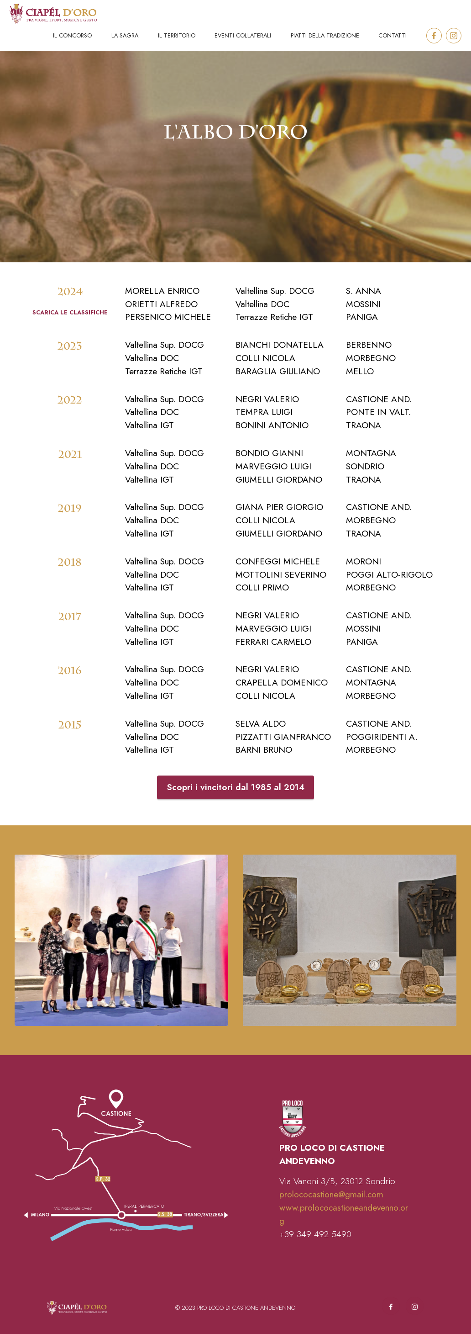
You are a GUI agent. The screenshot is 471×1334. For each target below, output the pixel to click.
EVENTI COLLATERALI (243, 35)
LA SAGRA (124, 35)
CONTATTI (392, 35)
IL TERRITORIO (176, 35)
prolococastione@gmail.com (331, 1218)
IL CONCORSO (72, 35)
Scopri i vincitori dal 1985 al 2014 (235, 811)
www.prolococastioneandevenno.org (343, 1238)
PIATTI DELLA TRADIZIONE (325, 35)
